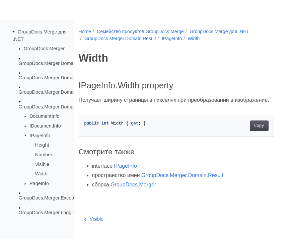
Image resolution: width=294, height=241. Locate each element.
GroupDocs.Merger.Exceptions (51, 197)
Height (42, 145)
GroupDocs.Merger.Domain (48, 63)
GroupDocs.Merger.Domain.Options (57, 92)
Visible (42, 164)
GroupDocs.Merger (44, 48)
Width (41, 173)
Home (85, 31)
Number (43, 154)
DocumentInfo (44, 116)
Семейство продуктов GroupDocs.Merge (140, 31)
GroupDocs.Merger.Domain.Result (55, 106)
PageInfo (39, 183)
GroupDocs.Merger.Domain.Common (58, 77)
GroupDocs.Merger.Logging (48, 212)
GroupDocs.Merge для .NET (219, 31)
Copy (259, 126)
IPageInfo (39, 135)
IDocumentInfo (45, 126)
